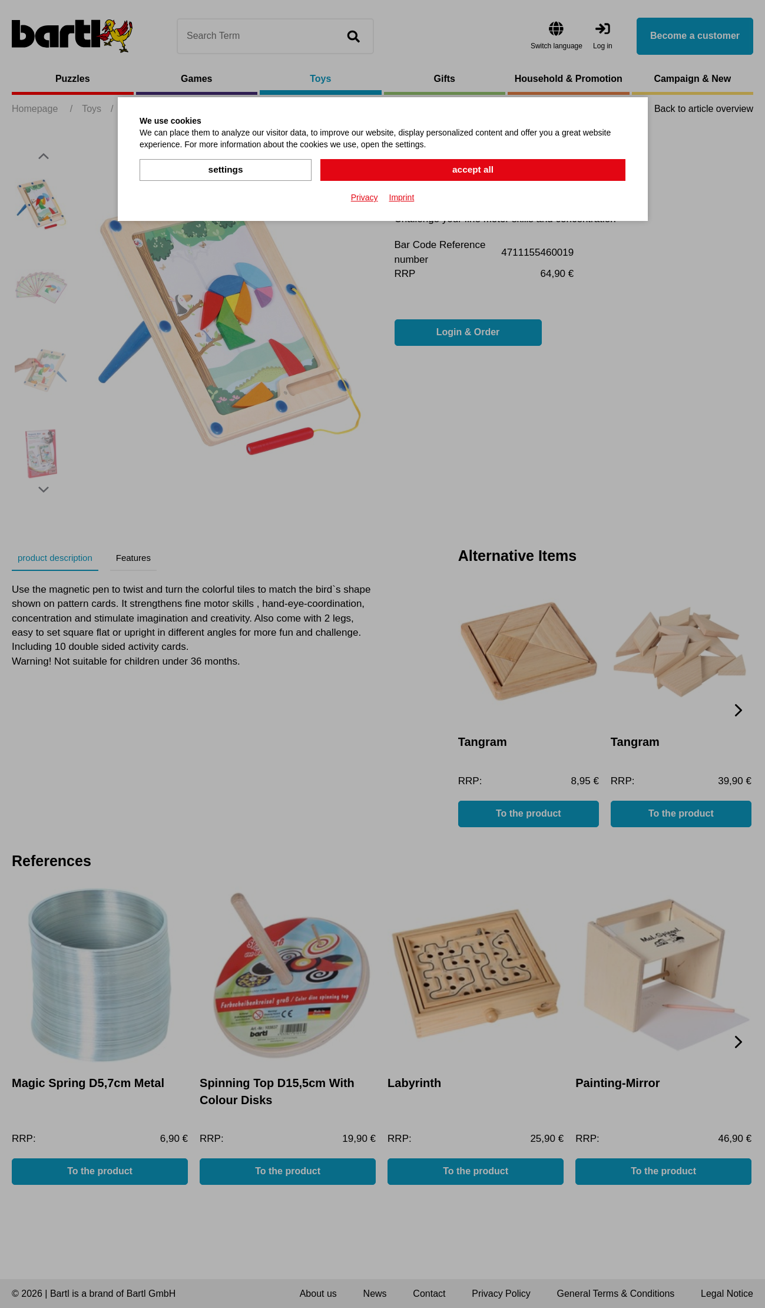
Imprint (402, 197)
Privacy (364, 197)
